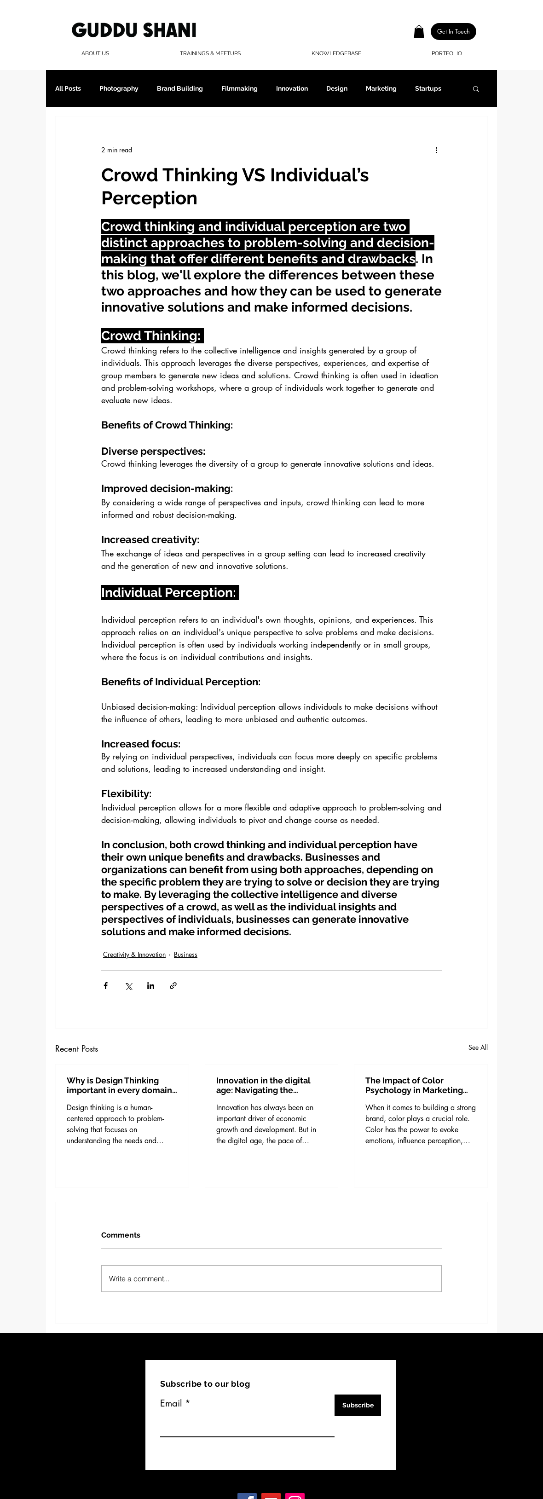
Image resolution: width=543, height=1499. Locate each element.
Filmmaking (239, 88)
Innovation (292, 88)
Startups (428, 88)
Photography (119, 88)
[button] (419, 31)
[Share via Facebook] (105, 985)
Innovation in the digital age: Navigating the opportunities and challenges (263, 1085)
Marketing (381, 88)
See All (478, 1047)
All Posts (68, 88)
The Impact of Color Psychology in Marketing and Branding (414, 1085)
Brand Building (180, 88)
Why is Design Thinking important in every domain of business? (119, 1085)
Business (185, 954)
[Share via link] (173, 985)
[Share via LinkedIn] (150, 985)
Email (171, 1403)
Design (336, 88)
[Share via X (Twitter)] (128, 985)
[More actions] (436, 149)
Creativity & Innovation (134, 954)
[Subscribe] (358, 1405)
